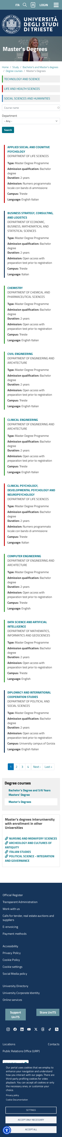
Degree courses (14, 71)
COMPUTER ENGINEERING (24, 556)
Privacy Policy (12, 953)
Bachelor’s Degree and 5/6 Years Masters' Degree (30, 792)
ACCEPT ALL (31, 1129)
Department (9, 115)
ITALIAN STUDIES (20, 852)
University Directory (15, 986)
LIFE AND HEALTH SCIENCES (22, 89)
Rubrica (33, 4)
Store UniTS (48, 1012)
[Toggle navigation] (56, 5)
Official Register (13, 895)
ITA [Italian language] (17, 4)
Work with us (11, 909)
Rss (57, 1029)
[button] (6, 1130)
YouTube (29, 1029)
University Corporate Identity (21, 993)
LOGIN (44, 4)
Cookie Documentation (17, 1099)
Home (5, 67)
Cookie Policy (11, 960)
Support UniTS (15, 1014)
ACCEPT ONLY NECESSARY (31, 1119)
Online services (12, 1000)
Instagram (8, 1029)
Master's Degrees (20, 802)
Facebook (15, 1029)
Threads (43, 1029)
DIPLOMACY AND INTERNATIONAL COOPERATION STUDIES (29, 694)
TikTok (50, 1029)
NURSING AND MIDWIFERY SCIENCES (33, 838)
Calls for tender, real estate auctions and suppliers (28, 918)
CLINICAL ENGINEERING (22, 420)
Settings (31, 1110)
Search (8, 130)
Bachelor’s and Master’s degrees (40, 67)
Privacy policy (12, 1095)
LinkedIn (22, 1029)
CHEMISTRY (15, 288)
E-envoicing (10, 927)
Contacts (53, 1044)
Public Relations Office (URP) (21, 1051)
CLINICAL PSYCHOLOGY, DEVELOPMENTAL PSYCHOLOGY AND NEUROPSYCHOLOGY (31, 490)
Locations (9, 1044)
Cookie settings (12, 966)
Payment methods (14, 933)
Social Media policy (15, 973)
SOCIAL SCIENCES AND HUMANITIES (27, 98)
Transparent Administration (20, 902)
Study (15, 67)
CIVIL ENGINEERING (20, 354)
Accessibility (10, 946)
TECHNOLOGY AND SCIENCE (22, 79)
